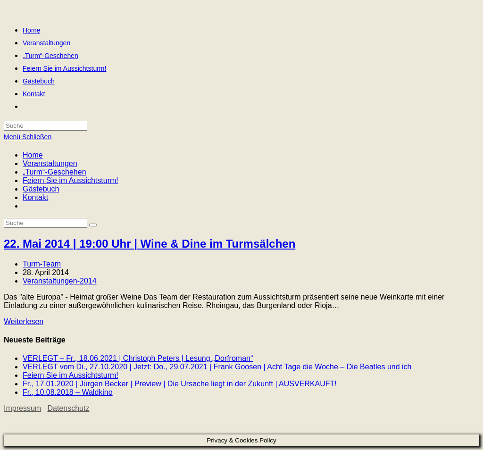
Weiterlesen (23, 321)
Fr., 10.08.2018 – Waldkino (68, 392)
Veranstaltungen (50, 163)
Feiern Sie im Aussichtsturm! (70, 180)
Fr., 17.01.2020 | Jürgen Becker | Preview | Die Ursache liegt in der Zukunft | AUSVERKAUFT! (180, 384)
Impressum (22, 408)
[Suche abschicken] (93, 225)
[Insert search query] (45, 223)
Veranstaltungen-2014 (60, 281)
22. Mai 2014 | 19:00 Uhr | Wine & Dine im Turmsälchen (149, 243)
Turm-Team (42, 264)
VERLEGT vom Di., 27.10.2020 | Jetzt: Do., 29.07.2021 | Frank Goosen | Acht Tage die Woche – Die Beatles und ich (217, 367)
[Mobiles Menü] (27, 137)
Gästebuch (41, 189)
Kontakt (35, 197)
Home (33, 155)
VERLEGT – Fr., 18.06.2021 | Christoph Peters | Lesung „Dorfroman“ (138, 358)
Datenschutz (68, 408)
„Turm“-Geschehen (54, 172)
